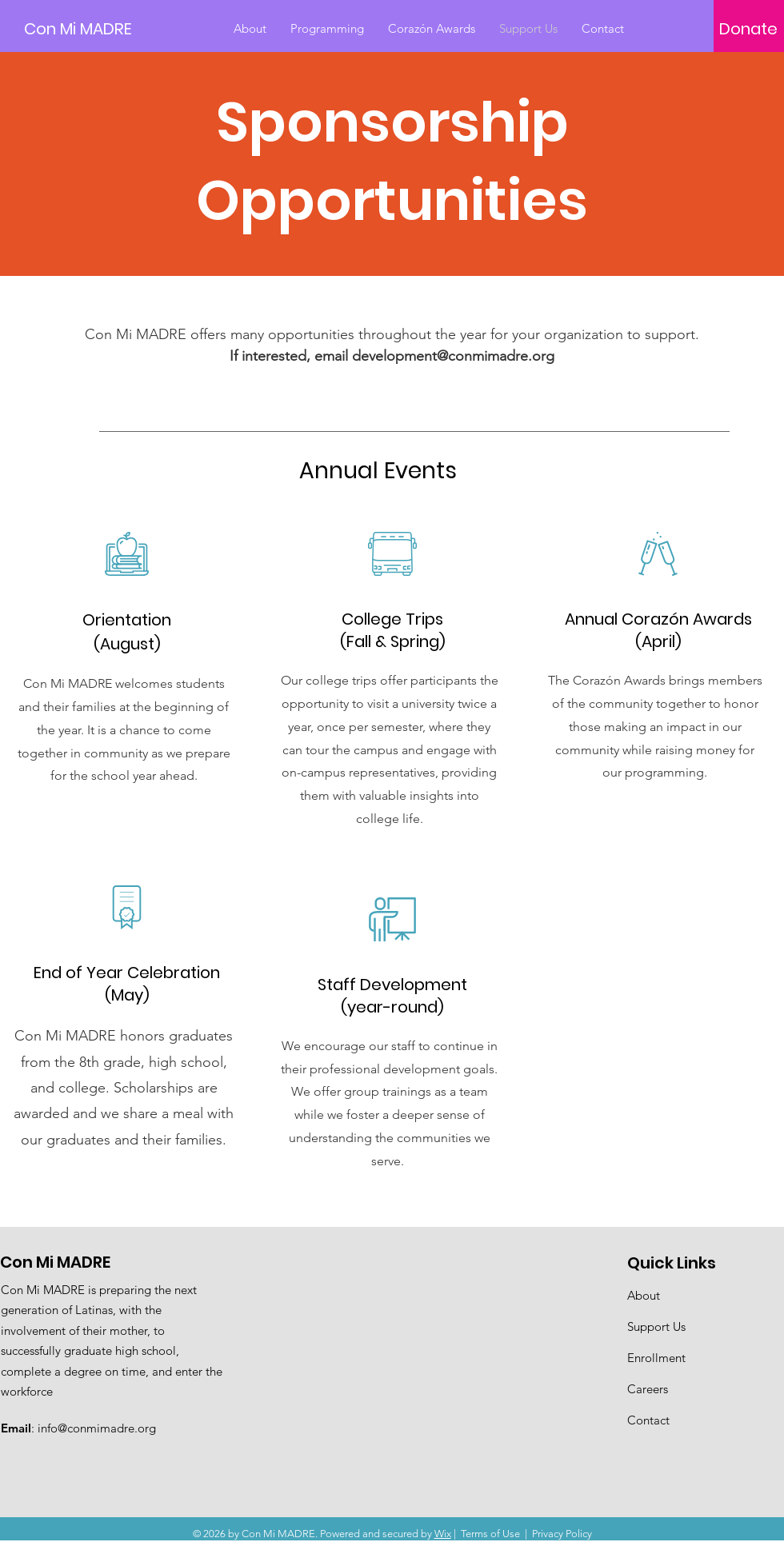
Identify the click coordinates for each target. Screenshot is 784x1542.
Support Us (656, 1326)
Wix (442, 1534)
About (643, 1295)
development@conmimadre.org (453, 356)
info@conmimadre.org (97, 1428)
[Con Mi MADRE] (96, 28)
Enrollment (656, 1357)
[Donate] (748, 29)
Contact (648, 1420)
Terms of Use (490, 1534)
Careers (647, 1388)
